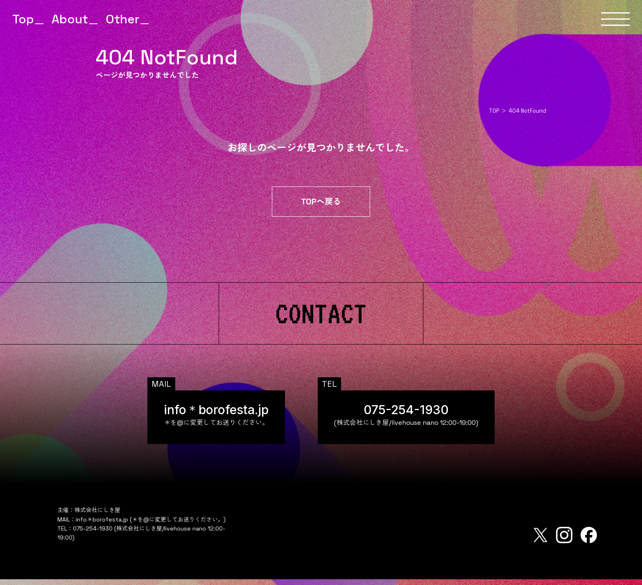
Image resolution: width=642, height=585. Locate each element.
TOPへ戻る (321, 207)
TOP (494, 110)
